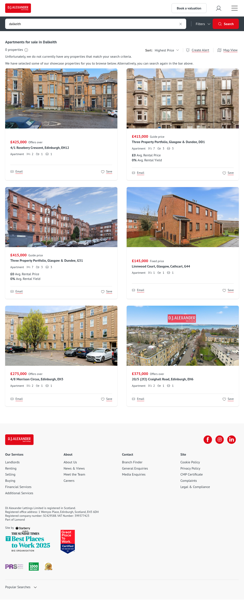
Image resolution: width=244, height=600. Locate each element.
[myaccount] (218, 8)
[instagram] (219, 440)
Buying (10, 481)
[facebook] (207, 440)
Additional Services (19, 493)
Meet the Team (74, 475)
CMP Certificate (191, 475)
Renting (11, 469)
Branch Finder (132, 462)
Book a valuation (188, 8)
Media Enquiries (134, 475)
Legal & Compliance (195, 487)
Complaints (188, 481)
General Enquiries (135, 469)
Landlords (12, 462)
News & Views (74, 469)
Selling (10, 475)
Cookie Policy (190, 462)
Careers (69, 481)
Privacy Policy (190, 469)
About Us (70, 462)
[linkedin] (231, 440)
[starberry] (23, 528)
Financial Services (18, 487)
